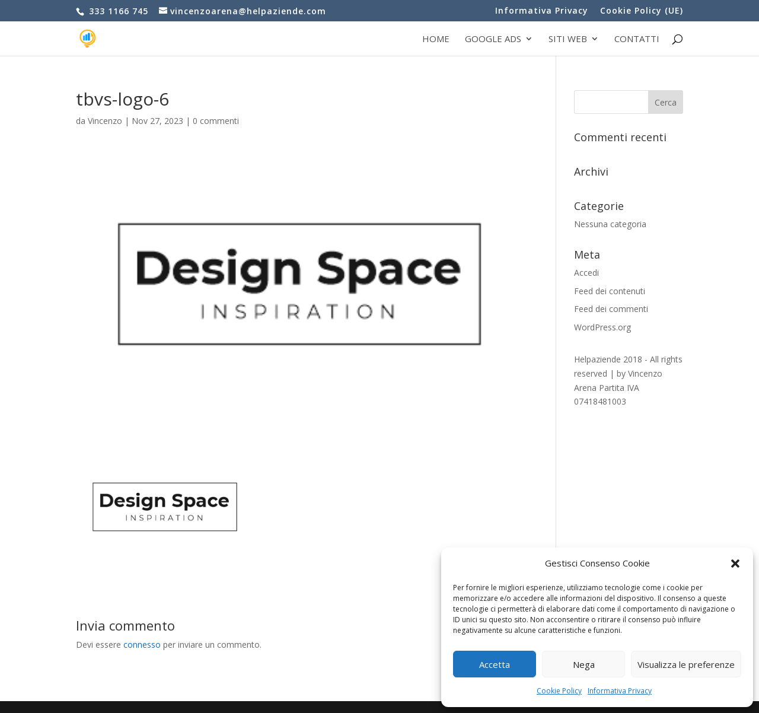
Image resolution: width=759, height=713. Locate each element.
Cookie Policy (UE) (641, 11)
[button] (735, 563)
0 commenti (216, 120)
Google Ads (493, 39)
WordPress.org (602, 327)
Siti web (567, 39)
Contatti (636, 39)
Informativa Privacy (620, 691)
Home (435, 39)
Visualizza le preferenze (686, 664)
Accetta (494, 664)
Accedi (586, 272)
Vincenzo (105, 120)
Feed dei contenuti (609, 291)
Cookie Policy (559, 691)
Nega (584, 664)
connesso (142, 644)
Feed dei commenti (611, 308)
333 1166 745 (117, 11)
